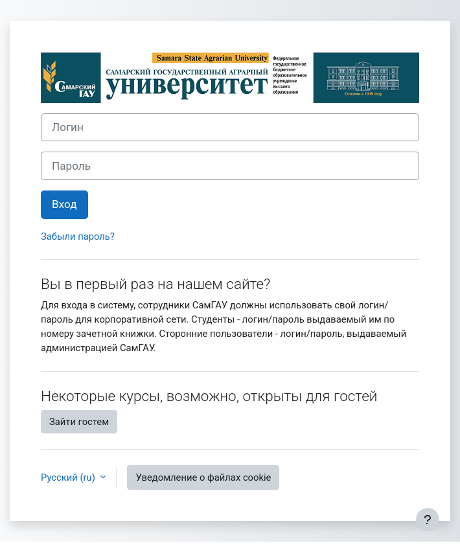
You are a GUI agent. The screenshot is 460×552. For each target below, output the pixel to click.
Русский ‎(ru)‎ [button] (69, 477)
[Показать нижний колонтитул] (427, 519)
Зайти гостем (79, 422)
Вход (64, 204)
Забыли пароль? (78, 236)
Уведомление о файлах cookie (203, 477)
